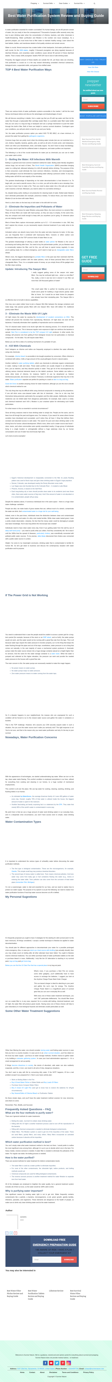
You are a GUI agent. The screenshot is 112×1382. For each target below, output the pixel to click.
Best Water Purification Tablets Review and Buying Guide (36, 1294)
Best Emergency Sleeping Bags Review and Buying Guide (91, 216)
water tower (55, 654)
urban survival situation (52, 1053)
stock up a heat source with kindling (42, 950)
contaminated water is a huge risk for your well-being (40, 511)
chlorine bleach (20, 356)
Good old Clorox (11, 384)
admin (23, 1217)
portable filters (40, 257)
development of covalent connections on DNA (53, 317)
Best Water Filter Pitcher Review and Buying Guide (15, 1293)
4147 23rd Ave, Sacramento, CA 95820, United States (35, 1369)
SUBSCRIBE (93, 106)
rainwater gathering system (26, 1058)
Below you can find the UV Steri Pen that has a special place (26, 965)
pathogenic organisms (36, 136)
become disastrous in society (22, 1065)
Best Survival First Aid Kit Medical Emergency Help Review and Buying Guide (91, 141)
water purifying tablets (26, 363)
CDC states (24, 50)
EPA (60, 804)
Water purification (16, 379)
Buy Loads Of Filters (51, 1082)
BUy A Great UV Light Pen (21, 1088)
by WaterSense (26, 796)
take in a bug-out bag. (60, 379)
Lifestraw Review (56, 1290)
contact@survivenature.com (94, 1369)
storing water (45, 1050)
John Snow (41, 536)
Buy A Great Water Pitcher (21, 1082)
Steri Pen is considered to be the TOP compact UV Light (31, 332)
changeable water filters (65, 250)
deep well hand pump (12, 530)
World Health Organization (44, 165)
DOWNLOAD (93, 276)
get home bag (26, 961)
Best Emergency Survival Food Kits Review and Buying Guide (92, 167)
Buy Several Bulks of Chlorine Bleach (24, 1093)
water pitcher (50, 242)
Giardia (14, 871)
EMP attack (47, 637)
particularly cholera (43, 533)
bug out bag (14, 961)
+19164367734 (73, 1369)
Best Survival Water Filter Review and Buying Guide (78, 1294)
